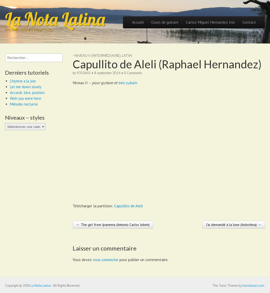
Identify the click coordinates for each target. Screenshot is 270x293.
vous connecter (105, 259)
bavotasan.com (253, 285)
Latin (127, 55)
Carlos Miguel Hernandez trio (210, 22)
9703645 (84, 73)
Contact (249, 22)
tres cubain (127, 82)
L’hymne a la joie (23, 81)
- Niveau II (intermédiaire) (96, 55)
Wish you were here (25, 98)
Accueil (138, 22)
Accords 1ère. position (27, 92)
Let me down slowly (26, 86)
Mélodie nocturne (24, 104)
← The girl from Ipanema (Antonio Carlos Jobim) (113, 224)
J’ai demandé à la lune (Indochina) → (233, 224)
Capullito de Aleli (128, 205)
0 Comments (133, 73)
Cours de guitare (164, 22)
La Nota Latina (55, 19)
